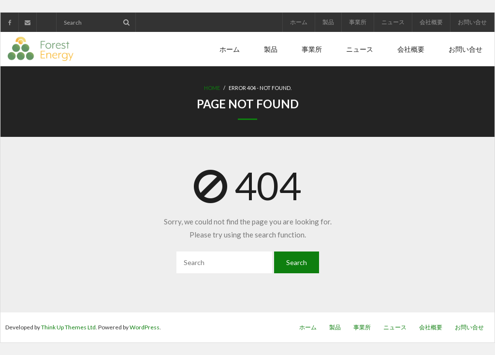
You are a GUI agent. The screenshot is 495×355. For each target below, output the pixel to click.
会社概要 (431, 22)
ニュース (393, 22)
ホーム (298, 22)
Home (212, 88)
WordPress (145, 327)
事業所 (357, 22)
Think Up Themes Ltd (68, 327)
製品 (328, 22)
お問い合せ (472, 22)
